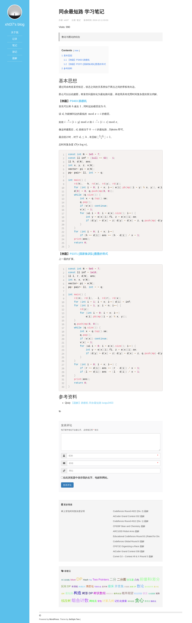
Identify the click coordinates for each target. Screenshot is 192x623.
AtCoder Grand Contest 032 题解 (128, 516)
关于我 (14, 32)
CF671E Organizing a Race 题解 (128, 546)
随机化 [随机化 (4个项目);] (153, 601)
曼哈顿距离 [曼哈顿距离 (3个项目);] (149, 587)
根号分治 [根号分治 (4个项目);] (117, 593)
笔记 (14, 45)
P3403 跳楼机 (78, 101)
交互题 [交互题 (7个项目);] (130, 579)
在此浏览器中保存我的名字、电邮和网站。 (86, 477)
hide (76, 50)
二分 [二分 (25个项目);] (113, 579)
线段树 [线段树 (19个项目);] (66, 600)
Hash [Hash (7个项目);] (85, 579)
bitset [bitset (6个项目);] (73, 580)
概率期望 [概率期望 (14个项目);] (127, 593)
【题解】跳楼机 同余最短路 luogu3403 (92, 403)
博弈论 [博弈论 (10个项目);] (90, 586)
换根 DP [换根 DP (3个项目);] (133, 587)
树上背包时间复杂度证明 (73, 511)
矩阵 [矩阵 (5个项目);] (158, 593)
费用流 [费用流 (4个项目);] (147, 601)
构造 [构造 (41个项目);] (77, 593)
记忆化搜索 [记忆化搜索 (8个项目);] (121, 601)
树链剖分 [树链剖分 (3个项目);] (109, 593)
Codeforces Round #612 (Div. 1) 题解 (130, 521)
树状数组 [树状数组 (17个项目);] (99, 593)
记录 (14, 39)
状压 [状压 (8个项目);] (145, 593)
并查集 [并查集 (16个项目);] (119, 586)
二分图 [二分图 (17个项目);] (121, 579)
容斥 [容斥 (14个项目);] (111, 586)
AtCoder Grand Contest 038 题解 (128, 551)
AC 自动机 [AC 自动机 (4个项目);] (65, 580)
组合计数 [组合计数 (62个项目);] (80, 600)
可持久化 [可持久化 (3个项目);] (97, 587)
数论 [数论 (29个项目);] (140, 586)
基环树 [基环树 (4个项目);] (104, 587)
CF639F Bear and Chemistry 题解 (129, 526)
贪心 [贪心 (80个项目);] (139, 600)
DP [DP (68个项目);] (79, 579)
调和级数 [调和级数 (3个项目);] (131, 601)
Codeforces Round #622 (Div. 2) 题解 (130, 511)
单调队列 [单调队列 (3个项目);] (81, 587)
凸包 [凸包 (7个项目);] (136, 579)
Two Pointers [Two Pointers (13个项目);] (101, 579)
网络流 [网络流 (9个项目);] (93, 601)
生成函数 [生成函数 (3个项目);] (151, 593)
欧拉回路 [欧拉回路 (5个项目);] (138, 593)
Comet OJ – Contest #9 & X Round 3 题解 (133, 556)
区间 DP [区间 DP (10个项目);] (66, 586)
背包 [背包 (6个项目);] (99, 601)
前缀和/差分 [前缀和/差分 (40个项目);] (150, 579)
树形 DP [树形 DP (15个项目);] (87, 593)
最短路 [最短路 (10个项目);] (69, 593)
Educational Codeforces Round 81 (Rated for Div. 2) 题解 (140, 536)
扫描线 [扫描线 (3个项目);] (126, 587)
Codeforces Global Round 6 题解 (128, 541)
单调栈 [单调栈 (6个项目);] (74, 586)
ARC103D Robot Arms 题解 (126, 531)
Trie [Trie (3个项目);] (90, 580)
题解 (14, 58)
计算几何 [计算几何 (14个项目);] (108, 600)
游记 (14, 51)
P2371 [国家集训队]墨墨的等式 (89, 253)
